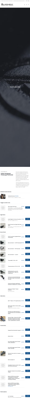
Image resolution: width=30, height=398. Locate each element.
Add (27, 207)
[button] (24, 4)
